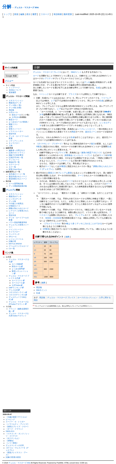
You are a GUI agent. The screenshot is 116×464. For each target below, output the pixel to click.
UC (35, 250)
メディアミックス (16, 141)
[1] (70, 149)
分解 (6, 6)
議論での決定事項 (16, 155)
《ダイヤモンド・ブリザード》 (50, 144)
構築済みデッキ (15, 103)
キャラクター (14, 143)
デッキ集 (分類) (15, 108)
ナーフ (102, 155)
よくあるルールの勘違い (19, 122)
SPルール (13, 237)
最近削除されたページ (18, 179)
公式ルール (13, 112)
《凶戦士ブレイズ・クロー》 (17, 426)
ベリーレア (106, 98)
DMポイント (76, 72)
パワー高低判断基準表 (18, 222)
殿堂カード (13, 119)
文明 (10, 127)
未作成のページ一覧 (17, 174)
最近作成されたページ (18, 176)
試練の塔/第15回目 (13, 457)
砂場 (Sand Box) (15, 169)
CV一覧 (12, 248)
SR (35, 261)
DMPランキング (15, 288)
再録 (73, 132)
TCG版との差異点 (16, 203)
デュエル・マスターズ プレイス (47, 72)
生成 (98, 88)
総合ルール (16, 115)
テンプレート (14, 160)
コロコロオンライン (17, 292)
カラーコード (14, 164)
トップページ (14, 87)
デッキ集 (12, 201)
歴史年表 (12, 134)
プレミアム (80, 215)
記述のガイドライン (17, 153)
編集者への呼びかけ (17, 150)
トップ (7, 14)
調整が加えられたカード (19, 208)
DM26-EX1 (10, 431)
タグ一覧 (12, 167)
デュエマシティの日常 (15, 445)
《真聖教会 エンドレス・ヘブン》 (78, 155)
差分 (28, 14)
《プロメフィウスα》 (52, 223)
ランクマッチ (14, 234)
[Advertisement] (58, 40)
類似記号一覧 (14, 162)
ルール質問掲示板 (16, 184)
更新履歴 (12, 92)
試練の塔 (12, 241)
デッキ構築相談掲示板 (18, 186)
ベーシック (44, 94)
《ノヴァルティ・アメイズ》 (17, 424)
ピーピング (10, 419)
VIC (35, 265)
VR (35, 257)
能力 (93, 144)
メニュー (9, 81)
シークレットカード (86, 129)
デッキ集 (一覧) (15, 105)
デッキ (87, 82)
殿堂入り (52, 173)
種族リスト (13, 124)
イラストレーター (16, 131)
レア (53, 101)
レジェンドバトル (16, 239)
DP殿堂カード (14, 206)
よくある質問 (17, 269)
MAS (35, 273)
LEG (35, 269)
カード (36, 76)
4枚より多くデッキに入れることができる (84, 223)
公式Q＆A (16, 117)
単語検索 (57, 14)
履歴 (34, 14)
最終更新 (68, 14)
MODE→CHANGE (53, 218)
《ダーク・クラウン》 (15, 429)
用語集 (11, 110)
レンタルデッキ (15, 199)
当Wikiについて (15, 90)
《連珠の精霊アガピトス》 (91, 152)
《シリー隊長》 (12, 443)
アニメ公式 (13, 290)
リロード (45, 14)
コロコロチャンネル (17, 295)
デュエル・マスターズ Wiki (26, 7)
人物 (10, 145)
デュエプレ (11, 190)
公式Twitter (16, 285)
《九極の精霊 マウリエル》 (17, 417)
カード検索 (16, 264)
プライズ (72, 94)
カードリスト (17, 280)
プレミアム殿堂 (65, 173)
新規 (16, 14)
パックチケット (64, 161)
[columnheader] (38, 242)
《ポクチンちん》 (13, 438)
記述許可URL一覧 (16, 157)
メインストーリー (16, 229)
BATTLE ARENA (15, 244)
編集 (22, 14)
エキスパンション (16, 100)
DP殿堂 (62, 166)
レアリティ (48, 78)
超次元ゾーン (91, 132)
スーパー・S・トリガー (15, 422)
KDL (35, 277)
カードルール (17, 283)
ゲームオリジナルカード (19, 246)
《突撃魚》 (10, 441)
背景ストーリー (15, 129)
